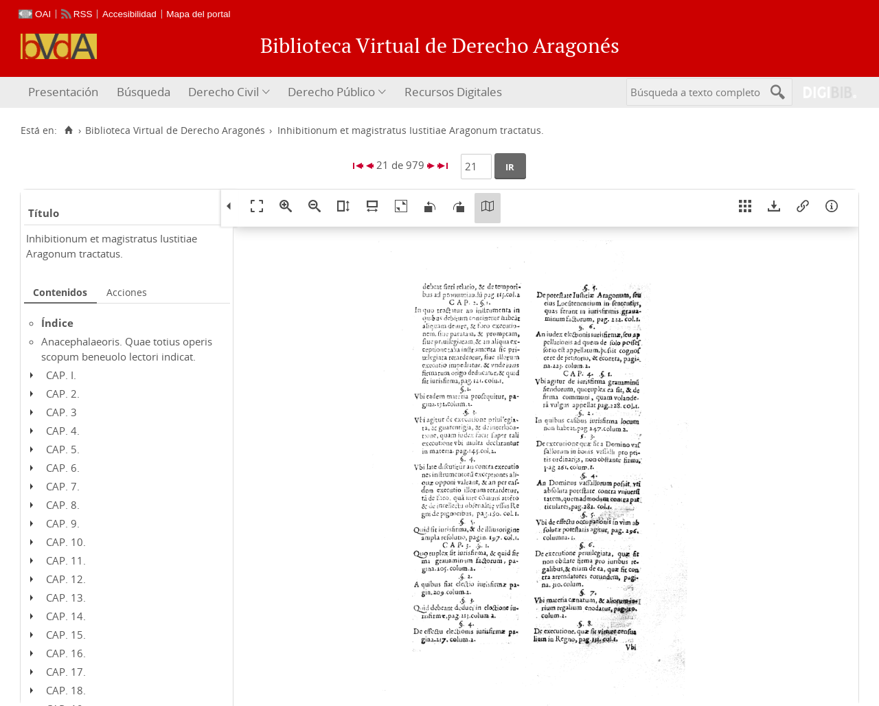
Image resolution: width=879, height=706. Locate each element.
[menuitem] (65, 92)
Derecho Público (331, 92)
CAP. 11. (66, 560)
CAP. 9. (63, 523)
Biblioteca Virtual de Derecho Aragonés (175, 130)
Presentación (63, 92)
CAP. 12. (66, 579)
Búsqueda (143, 92)
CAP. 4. (63, 430)
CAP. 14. (66, 616)
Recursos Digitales (453, 92)
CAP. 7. (63, 486)
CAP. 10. (66, 542)
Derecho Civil (223, 92)
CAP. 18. (66, 690)
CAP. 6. (63, 468)
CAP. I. (61, 375)
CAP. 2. (63, 393)
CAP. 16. (66, 653)
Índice (57, 323)
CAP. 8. (63, 505)
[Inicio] (68, 130)
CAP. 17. (66, 672)
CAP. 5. (63, 449)
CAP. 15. (66, 634)
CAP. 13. (66, 597)
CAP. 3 (61, 412)
